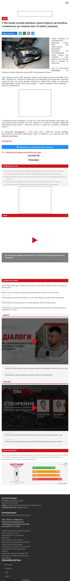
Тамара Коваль (22, 507)
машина (21, 152)
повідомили (56, 70)
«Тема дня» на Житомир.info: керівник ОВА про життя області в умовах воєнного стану (33, 435)
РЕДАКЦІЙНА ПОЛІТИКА (11, 560)
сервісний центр (12, 152)
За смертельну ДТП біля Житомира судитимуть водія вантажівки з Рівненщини (32, 184)
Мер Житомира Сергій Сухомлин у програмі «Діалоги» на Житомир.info (28, 375)
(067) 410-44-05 (12, 503)
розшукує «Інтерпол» (10, 136)
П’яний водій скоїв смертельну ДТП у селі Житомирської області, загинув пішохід (33, 174)
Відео (5, 215)
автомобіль (28, 152)
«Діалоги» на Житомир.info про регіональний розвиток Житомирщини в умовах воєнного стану (36, 368)
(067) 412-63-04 (24, 515)
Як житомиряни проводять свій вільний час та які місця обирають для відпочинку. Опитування (33, 298)
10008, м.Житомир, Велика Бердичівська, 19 (24, 505)
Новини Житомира (10, 281)
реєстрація (37, 152)
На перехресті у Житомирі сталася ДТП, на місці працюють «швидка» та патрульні (33, 182)
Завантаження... (9, 33)
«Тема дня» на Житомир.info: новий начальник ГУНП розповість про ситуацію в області (33, 441)
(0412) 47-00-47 (12, 515)
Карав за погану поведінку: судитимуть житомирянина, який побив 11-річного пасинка (34, 171)
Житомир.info (20, 132)
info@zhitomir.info (17, 500)
